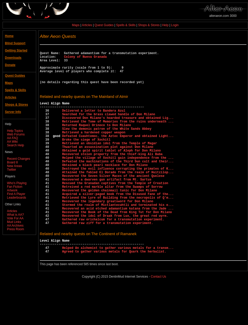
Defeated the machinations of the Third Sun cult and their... (118, 184)
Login (175, 25)
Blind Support (15, 43)
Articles (87, 25)
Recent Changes (18, 159)
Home (9, 36)
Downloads (13, 58)
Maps (76, 25)
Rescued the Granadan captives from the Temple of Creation (115, 210)
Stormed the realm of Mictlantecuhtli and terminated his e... (118, 236)
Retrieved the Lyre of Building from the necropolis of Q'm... (118, 228)
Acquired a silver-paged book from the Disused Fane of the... (118, 223)
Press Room (15, 229)
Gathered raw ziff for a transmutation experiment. (107, 258)
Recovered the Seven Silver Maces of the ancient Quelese (113, 201)
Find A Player (16, 194)
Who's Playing (17, 183)
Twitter (11, 169)
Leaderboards (16, 197)
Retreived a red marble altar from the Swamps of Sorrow (112, 214)
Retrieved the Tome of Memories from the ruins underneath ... (118, 135)
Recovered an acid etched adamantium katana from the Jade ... (118, 241)
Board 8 (12, 162)
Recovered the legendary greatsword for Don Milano (107, 232)
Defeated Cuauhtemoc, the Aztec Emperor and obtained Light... (118, 153)
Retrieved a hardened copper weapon (93, 148)
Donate (10, 65)
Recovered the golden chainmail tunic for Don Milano (109, 219)
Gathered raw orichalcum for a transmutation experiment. (113, 254)
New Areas (14, 166)
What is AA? (15, 214)
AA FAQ (12, 138)
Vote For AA (15, 218)
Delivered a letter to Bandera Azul (93, 122)
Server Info (13, 112)
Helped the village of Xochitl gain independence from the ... (118, 179)
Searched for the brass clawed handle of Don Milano (108, 126)
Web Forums (16, 134)
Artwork (12, 190)
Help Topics (15, 131)
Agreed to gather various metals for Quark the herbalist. (114, 291)
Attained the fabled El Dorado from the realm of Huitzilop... (118, 197)
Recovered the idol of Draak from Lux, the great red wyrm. (115, 250)
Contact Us (158, 317)
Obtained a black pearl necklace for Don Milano (105, 188)
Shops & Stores (148, 25)
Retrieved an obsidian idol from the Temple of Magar (109, 162)
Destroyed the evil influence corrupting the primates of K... (118, 192)
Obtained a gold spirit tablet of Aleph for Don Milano (111, 170)
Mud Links (14, 222)
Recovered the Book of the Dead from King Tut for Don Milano (117, 245)
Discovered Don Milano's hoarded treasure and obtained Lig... (118, 131)
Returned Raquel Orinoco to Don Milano (96, 140)
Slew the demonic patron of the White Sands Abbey (106, 144)
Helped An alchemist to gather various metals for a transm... (118, 286)
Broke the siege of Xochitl (86, 157)
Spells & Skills (125, 25)
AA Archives (15, 225)
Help (165, 25)
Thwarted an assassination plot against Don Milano (107, 166)
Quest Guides (104, 25)
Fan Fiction (14, 187)
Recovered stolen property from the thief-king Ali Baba (112, 175)
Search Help (15, 145)
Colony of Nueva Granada (85, 59)
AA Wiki (12, 141)
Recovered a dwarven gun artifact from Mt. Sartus (106, 206)
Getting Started (16, 50)
